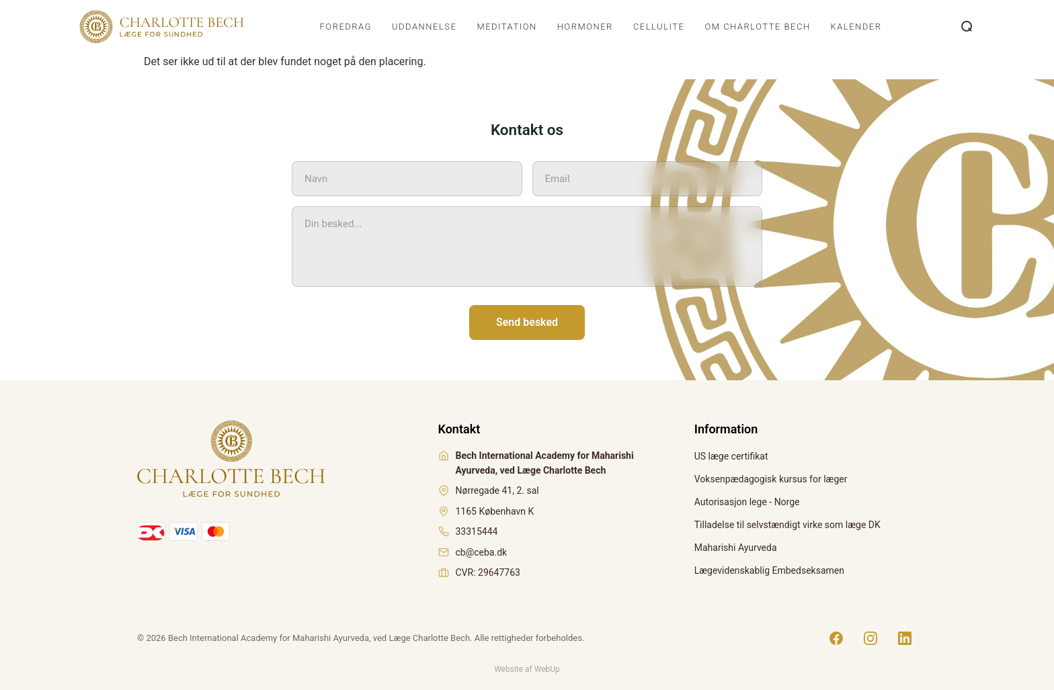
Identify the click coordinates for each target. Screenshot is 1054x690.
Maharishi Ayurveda (735, 547)
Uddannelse (424, 26)
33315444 (477, 531)
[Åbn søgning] (967, 27)
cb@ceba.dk (482, 552)
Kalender (856, 26)
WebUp (547, 669)
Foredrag (346, 26)
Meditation (506, 26)
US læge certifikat (731, 456)
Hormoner (585, 26)
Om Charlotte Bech (757, 26)
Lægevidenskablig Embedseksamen (769, 570)
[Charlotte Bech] (160, 27)
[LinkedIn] (905, 638)
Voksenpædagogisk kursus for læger (771, 479)
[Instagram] (870, 638)
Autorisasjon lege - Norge (747, 502)
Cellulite (659, 26)
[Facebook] (836, 638)
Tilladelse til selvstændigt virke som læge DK (787, 524)
